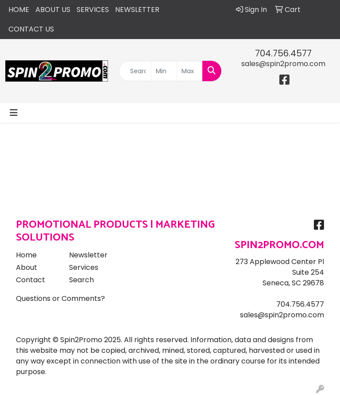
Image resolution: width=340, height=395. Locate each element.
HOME (18, 9)
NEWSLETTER (137, 9)
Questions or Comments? (60, 298)
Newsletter (88, 255)
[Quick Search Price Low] (164, 71)
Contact (30, 280)
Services (83, 267)
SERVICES (93, 9)
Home (26, 255)
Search (81, 280)
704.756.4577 (283, 53)
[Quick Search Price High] (190, 71)
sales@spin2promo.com (283, 64)
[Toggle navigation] (13, 113)
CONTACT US (31, 29)
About (26, 267)
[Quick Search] (135, 71)
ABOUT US (52, 9)
